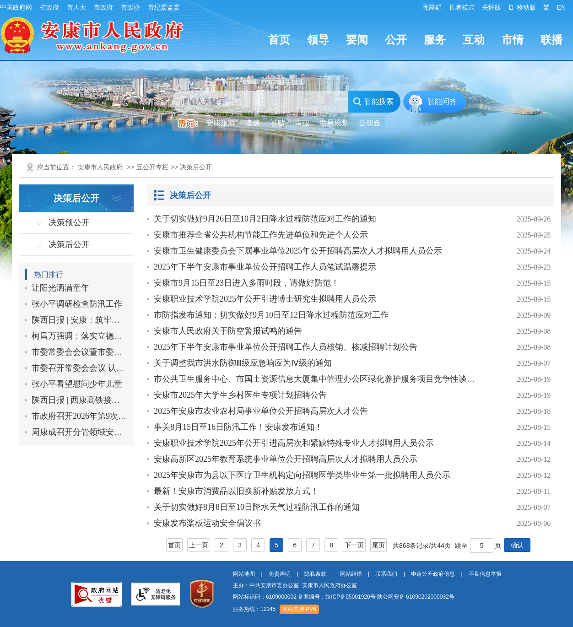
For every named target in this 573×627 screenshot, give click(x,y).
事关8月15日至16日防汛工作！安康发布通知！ (238, 427)
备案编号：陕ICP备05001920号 (336, 597)
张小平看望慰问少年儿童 (77, 384)
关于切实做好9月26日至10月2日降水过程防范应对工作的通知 (265, 218)
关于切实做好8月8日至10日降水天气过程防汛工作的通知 (257, 507)
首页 (279, 39)
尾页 (378, 545)
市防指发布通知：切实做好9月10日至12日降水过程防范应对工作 (271, 314)
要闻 (357, 39)
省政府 (49, 7)
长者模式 (462, 7)
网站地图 (244, 574)
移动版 (522, 7)
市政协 (130, 7)
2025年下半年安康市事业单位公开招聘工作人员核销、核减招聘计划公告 (285, 346)
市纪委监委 (164, 7)
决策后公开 (190, 195)
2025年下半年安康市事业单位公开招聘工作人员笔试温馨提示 (265, 266)
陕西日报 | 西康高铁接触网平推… (80, 400)
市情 (513, 39)
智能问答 (442, 101)
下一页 (354, 545)
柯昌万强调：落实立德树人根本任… (80, 336)
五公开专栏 (152, 167)
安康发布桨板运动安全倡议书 (207, 523)
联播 (551, 39)
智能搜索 (373, 102)
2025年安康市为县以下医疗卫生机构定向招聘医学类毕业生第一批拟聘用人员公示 (302, 475)
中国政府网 (16, 7)
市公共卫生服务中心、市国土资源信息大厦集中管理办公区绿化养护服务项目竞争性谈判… (318, 379)
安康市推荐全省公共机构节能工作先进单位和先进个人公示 (261, 234)
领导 (318, 39)
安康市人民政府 (100, 167)
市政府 (103, 7)
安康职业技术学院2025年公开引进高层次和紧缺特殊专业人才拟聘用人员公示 (294, 443)
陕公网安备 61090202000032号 (415, 597)
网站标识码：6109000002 (343, 597)
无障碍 (432, 7)
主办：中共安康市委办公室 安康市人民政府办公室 (295, 585)
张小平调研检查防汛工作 (77, 303)
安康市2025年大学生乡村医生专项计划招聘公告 (240, 395)
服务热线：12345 (254, 609)
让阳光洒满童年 (60, 287)
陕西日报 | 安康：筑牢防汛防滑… (80, 319)
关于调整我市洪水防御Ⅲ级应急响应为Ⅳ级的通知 (243, 363)
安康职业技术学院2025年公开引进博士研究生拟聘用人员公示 (265, 298)
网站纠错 (351, 574)
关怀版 (491, 7)
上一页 (198, 545)
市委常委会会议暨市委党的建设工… (80, 352)
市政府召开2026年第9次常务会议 (80, 416)
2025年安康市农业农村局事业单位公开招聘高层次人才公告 (261, 411)
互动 (474, 39)
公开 (396, 39)
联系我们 (386, 574)
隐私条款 (315, 574)
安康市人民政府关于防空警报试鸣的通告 (228, 330)
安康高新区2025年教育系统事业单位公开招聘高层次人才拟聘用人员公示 (285, 459)
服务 (435, 39)
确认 (517, 545)
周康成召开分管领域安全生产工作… (80, 432)
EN (561, 7)
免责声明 (280, 574)
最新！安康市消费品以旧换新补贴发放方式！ (236, 491)
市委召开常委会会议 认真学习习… (80, 368)
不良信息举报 (485, 574)
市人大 (76, 7)
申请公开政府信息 (433, 574)
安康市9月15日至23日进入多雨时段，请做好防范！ (246, 282)
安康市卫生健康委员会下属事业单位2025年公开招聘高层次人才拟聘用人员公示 (298, 250)
